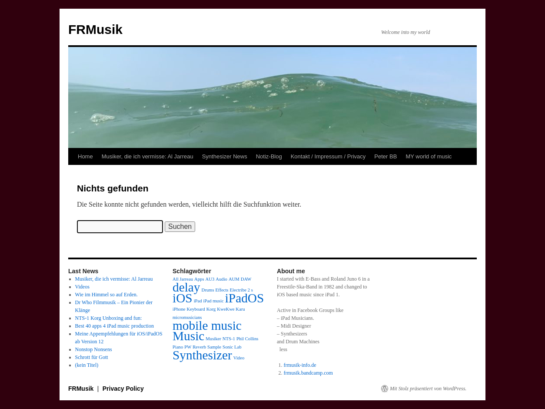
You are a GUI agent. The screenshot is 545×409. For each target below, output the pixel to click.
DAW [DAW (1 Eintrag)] (246, 279)
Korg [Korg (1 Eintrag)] (211, 309)
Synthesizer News (224, 156)
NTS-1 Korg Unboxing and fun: (108, 318)
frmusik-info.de (300, 365)
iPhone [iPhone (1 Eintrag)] (179, 309)
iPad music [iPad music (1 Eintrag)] (213, 300)
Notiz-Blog (269, 156)
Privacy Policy (123, 388)
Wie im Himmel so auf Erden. (106, 295)
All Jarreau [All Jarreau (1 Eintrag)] (183, 279)
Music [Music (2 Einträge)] (188, 336)
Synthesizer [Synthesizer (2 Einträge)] (202, 355)
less (283, 349)
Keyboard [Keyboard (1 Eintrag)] (196, 309)
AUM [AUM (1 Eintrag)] (234, 279)
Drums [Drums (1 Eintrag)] (208, 290)
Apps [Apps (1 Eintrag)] (199, 279)
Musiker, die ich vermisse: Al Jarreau (147, 156)
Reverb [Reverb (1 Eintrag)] (199, 347)
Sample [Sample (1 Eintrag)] (214, 347)
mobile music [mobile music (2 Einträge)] (207, 325)
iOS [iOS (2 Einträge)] (183, 298)
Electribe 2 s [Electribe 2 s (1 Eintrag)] (241, 290)
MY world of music (428, 156)
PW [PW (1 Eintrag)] (187, 347)
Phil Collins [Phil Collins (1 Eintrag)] (247, 338)
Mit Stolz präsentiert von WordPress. (428, 389)
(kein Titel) (87, 365)
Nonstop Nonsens (93, 349)
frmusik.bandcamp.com (308, 373)
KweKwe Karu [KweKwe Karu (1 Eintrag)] (231, 309)
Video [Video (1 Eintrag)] (238, 357)
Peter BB (385, 156)
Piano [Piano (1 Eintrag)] (178, 347)
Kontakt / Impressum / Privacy (328, 156)
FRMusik (95, 29)
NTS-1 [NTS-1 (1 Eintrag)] (229, 338)
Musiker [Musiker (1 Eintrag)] (213, 338)
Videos (82, 287)
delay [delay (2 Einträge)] (186, 287)
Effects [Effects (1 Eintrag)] (222, 290)
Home (85, 156)
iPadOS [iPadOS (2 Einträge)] (244, 298)
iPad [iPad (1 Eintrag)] (198, 300)
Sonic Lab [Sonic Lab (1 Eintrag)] (232, 347)
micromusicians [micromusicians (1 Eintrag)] (187, 317)
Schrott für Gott (91, 357)
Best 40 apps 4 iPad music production (114, 326)
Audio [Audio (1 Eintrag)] (221, 279)
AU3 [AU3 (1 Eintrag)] (210, 279)
